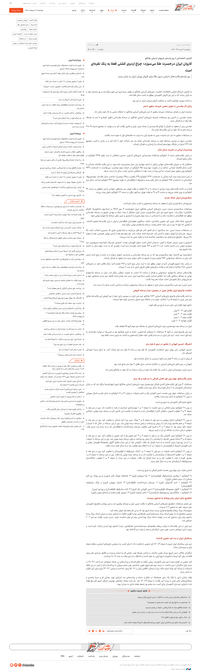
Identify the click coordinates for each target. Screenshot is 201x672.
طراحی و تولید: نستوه (181, 669)
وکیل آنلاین (33, 20)
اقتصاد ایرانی (17, 34)
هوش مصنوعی (22, 20)
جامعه (152, 10)
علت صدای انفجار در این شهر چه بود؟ (67, 344)
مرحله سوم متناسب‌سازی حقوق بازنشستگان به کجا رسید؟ (64, 239)
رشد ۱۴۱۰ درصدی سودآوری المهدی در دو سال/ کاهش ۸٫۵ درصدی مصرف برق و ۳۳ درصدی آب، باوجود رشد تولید (62, 375)
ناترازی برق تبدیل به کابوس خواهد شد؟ (67, 195)
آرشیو (34, 3)
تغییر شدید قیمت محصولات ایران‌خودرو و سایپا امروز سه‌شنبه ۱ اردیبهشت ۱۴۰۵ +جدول (63, 67)
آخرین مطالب (75, 201)
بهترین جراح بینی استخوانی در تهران (25, 43)
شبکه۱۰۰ (91, 3)
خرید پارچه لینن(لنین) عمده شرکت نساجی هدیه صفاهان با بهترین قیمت (64, 391)
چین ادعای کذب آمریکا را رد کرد (70, 99)
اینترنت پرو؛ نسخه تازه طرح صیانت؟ (68, 303)
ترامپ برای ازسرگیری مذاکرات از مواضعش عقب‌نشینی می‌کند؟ (63, 189)
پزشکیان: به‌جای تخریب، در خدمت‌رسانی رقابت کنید (62, 112)
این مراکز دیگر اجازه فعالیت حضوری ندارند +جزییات (62, 86)
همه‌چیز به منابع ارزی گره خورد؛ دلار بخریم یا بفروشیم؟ (167, 602)
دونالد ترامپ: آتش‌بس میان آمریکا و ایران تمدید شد (62, 227)
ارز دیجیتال (22, 38)
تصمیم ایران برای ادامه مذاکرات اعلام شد (66, 222)
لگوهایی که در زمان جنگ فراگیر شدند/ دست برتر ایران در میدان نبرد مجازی (159, 612)
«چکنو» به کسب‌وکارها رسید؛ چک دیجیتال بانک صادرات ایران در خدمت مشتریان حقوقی (62, 420)
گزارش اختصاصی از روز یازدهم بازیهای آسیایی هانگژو (168, 58)
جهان (102, 10)
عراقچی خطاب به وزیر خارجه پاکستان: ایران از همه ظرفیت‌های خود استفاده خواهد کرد (64, 153)
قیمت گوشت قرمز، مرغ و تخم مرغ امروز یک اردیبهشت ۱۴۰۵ (63, 93)
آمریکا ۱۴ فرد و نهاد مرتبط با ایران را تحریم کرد (65, 232)
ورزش (112, 10)
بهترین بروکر (33, 38)
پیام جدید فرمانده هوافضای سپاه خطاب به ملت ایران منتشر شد (63, 269)
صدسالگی (81, 3)
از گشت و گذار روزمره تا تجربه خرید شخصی (66, 396)
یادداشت (52, 3)
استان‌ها (92, 10)
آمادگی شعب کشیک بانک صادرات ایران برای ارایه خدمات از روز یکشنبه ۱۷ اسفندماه (65, 383)
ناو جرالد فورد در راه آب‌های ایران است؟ (67, 118)
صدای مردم (63, 3)
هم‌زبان (72, 3)
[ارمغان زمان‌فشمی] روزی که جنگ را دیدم (66, 172)
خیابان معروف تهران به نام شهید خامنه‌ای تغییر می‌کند (61, 182)
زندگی (83, 10)
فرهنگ (143, 10)
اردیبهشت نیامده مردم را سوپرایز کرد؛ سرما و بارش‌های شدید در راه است (62, 125)
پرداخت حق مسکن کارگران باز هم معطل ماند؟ (64, 288)
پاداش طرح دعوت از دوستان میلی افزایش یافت (64, 409)
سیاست (123, 10)
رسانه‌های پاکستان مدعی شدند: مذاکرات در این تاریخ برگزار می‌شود (162, 597)
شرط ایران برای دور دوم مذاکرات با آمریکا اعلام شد (63, 339)
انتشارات (43, 3)
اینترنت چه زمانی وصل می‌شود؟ (70, 354)
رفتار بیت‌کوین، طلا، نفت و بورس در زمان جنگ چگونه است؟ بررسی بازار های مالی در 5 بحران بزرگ (63, 367)
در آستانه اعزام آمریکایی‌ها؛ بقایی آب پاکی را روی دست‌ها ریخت (62, 161)
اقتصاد (133, 10)
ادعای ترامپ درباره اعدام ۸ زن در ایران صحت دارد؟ (63, 275)
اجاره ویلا (34, 24)
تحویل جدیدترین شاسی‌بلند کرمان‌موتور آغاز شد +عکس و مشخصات (62, 403)
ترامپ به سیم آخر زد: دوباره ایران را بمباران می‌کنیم (63, 328)
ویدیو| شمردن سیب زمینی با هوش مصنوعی (65, 293)
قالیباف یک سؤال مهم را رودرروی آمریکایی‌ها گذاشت (62, 298)
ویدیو (74, 10)
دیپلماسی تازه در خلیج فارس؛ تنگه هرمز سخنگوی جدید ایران (62, 261)
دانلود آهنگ (33, 29)
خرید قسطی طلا (23, 24)
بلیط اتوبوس (32, 47)
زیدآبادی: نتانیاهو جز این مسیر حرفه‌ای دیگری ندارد (62, 308)
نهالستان (24, 29)
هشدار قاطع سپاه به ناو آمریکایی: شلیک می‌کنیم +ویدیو (166, 607)
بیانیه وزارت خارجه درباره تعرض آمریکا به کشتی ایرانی (62, 146)
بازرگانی (77, 360)
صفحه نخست (164, 10)
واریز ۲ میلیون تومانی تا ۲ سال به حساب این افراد (63, 81)
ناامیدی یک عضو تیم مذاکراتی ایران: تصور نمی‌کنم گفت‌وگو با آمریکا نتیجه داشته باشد (155, 622)
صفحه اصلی (186, 44)
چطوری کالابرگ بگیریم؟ (73, 413)
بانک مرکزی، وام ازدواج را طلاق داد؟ (174, 617)
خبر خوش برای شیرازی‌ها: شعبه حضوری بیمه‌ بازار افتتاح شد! (62, 428)
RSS (62, 656)
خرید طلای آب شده (30, 34)
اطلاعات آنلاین (184, 7)
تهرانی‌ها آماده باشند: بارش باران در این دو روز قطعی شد (63, 322)
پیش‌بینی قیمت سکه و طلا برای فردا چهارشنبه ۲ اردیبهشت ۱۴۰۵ (65, 314)
